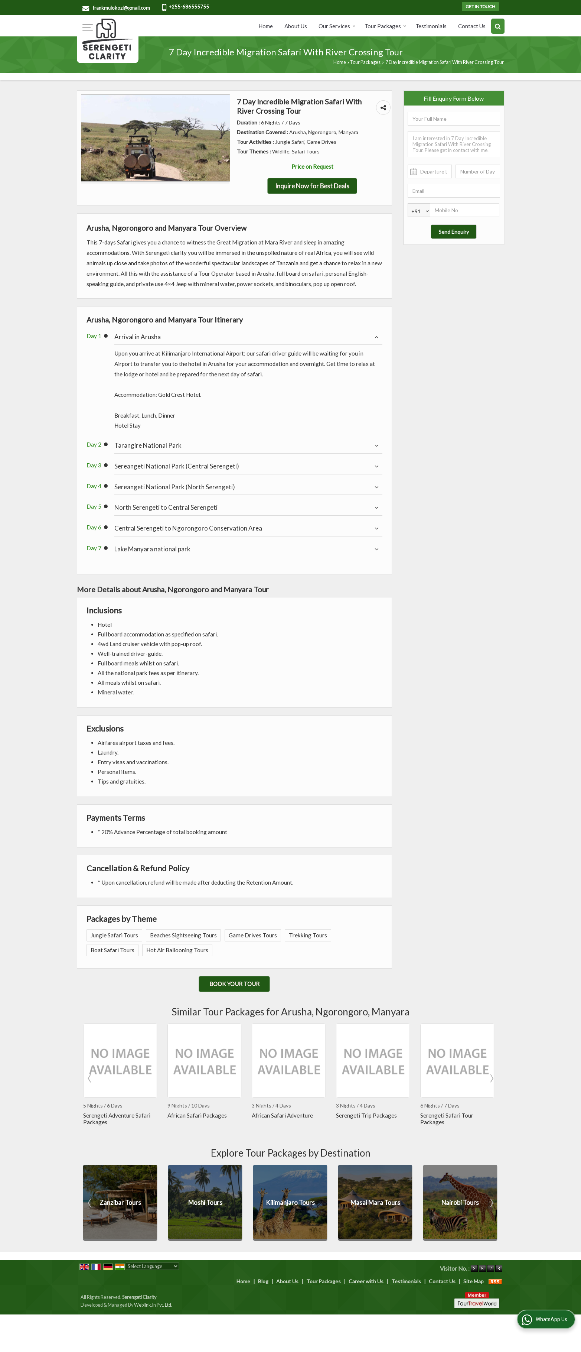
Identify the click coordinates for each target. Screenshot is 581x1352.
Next (491, 1078)
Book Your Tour (234, 983)
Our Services (337, 26)
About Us (295, 26)
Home (265, 26)
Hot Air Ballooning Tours (177, 950)
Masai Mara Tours (460, 1202)
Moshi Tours (290, 1202)
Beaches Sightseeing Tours (183, 935)
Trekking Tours (308, 935)
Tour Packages (386, 26)
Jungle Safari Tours (114, 935)
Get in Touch (480, 6)
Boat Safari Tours (112, 950)
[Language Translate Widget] (152, 1266)
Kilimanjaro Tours (375, 1202)
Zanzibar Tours (205, 1202)
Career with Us (366, 1281)
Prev (90, 1078)
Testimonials (431, 26)
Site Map (473, 1281)
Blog (263, 1281)
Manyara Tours (120, 1202)
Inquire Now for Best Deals (312, 186)
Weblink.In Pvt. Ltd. (153, 1305)
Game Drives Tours (253, 935)
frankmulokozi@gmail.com (121, 8)
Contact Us (472, 26)
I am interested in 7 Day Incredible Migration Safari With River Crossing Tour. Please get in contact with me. (454, 144)
